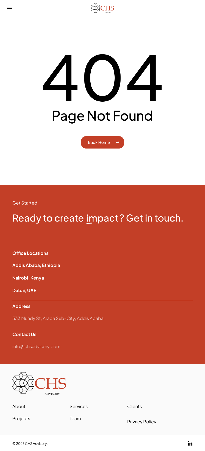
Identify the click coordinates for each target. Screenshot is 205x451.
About (18, 406)
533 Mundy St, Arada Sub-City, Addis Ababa (57, 318)
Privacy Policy (141, 421)
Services (79, 406)
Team (75, 418)
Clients (134, 406)
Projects (21, 418)
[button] (9, 8)
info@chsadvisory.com (36, 346)
